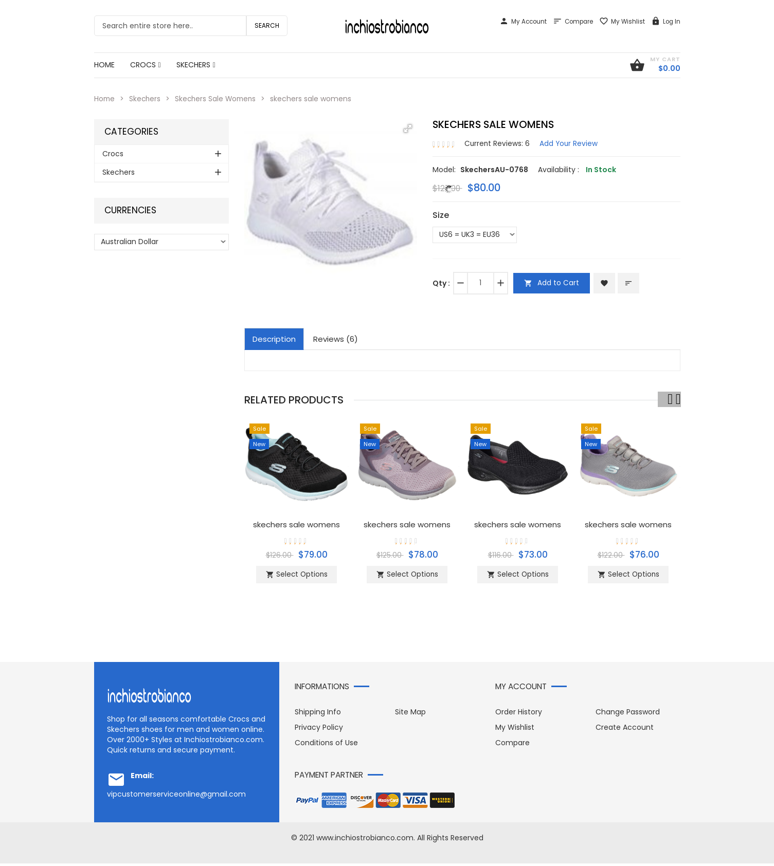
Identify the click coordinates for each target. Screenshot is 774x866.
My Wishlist (622, 21)
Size (441, 214)
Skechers (146, 99)
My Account (523, 21)
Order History (518, 714)
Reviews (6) (335, 338)
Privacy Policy (319, 730)
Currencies (130, 210)
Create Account (625, 730)
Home (105, 99)
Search (267, 25)
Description (274, 338)
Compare (573, 21)
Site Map (410, 714)
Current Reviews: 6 (497, 143)
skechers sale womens (296, 524)
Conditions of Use (326, 745)
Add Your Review (570, 143)
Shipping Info (318, 714)
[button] (408, 128)
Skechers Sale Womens (219, 99)
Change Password (628, 714)
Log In (665, 21)
